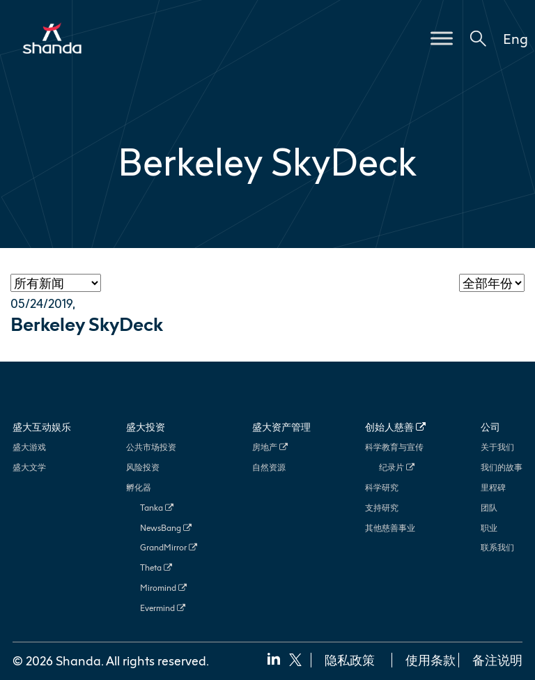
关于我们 (497, 447)
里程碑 (493, 487)
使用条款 (430, 659)
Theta (156, 567)
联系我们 (497, 547)
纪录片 (396, 467)
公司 (490, 427)
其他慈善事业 (390, 528)
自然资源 (269, 467)
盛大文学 (29, 467)
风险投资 (143, 467)
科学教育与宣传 (394, 447)
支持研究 (381, 507)
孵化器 (138, 487)
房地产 (270, 447)
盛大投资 (145, 427)
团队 (489, 507)
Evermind (162, 608)
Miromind (163, 587)
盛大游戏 (29, 447)
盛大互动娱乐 (42, 427)
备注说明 (497, 659)
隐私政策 (350, 659)
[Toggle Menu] (442, 38)
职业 (489, 528)
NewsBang (166, 528)
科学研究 (381, 487)
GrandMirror (168, 547)
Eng (515, 38)
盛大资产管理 (281, 427)
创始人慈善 (395, 427)
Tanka (156, 507)
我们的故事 (501, 467)
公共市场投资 (151, 447)
